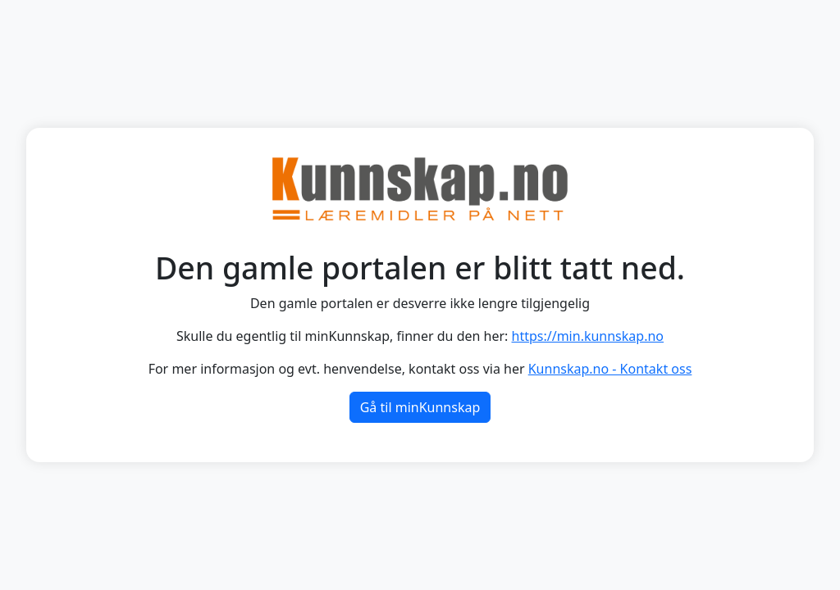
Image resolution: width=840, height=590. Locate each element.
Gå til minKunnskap (420, 407)
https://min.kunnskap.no (588, 336)
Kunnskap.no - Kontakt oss (610, 369)
